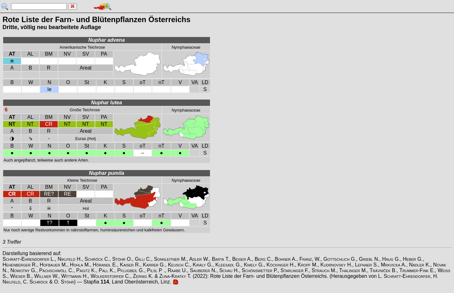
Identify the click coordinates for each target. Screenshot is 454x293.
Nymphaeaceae (186, 47)
